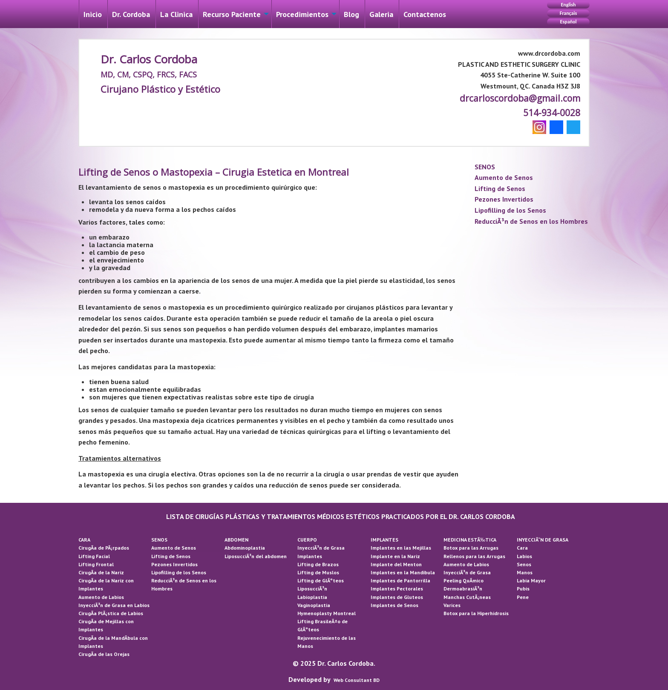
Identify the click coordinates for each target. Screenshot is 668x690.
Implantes (309, 556)
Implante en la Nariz (395, 556)
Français (568, 13)
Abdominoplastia (245, 548)
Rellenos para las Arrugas (474, 556)
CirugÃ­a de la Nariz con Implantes (106, 584)
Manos (525, 572)
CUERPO (307, 539)
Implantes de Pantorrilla (400, 580)
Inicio (93, 14)
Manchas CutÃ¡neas (467, 597)
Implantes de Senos (394, 605)
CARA (84, 539)
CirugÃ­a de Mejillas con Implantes (106, 625)
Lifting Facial (94, 556)
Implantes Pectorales (397, 588)
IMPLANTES (384, 539)
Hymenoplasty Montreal (326, 613)
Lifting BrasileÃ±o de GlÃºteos (322, 625)
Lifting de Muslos (318, 572)
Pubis (523, 588)
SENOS (485, 167)
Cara (522, 548)
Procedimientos (302, 14)
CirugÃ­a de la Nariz (101, 572)
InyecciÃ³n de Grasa (321, 548)
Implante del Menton (396, 564)
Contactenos (424, 14)
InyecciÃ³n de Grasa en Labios (114, 605)
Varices (452, 605)
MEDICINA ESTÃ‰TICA (469, 539)
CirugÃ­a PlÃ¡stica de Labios (110, 613)
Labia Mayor (531, 580)
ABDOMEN (236, 539)
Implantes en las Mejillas (401, 548)
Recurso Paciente (232, 14)
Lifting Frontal (96, 564)
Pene (523, 597)
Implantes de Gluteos (397, 597)
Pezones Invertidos (504, 199)
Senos (524, 564)
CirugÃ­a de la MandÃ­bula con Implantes (113, 642)
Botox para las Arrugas (470, 548)
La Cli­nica (176, 14)
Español (568, 22)
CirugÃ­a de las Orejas (104, 654)
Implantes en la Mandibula (403, 572)
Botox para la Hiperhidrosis (476, 613)
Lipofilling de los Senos (510, 210)
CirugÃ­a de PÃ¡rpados (103, 548)
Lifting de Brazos (318, 564)
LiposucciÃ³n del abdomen (256, 556)
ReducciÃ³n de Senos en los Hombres (531, 221)
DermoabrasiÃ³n (462, 588)
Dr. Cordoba (131, 14)
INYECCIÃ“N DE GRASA (542, 539)
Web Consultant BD (357, 680)
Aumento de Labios (101, 597)
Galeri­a (381, 14)
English (568, 5)
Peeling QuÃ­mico (463, 580)
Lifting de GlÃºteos (320, 580)
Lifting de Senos (500, 188)
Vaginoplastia (313, 605)
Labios (524, 556)
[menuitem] (92, 14)
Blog (351, 14)
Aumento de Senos (504, 177)
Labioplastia (312, 597)
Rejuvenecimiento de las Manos (326, 642)
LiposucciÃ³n (312, 588)
